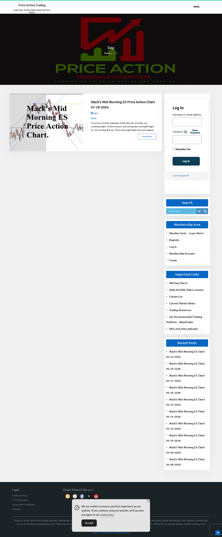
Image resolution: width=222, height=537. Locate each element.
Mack (94, 118)
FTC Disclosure (20, 500)
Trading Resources (180, 310)
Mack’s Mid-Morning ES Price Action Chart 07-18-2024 (123, 104)
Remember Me (181, 149)
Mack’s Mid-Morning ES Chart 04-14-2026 (185, 414)
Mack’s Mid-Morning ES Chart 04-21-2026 (185, 354)
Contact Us (175, 296)
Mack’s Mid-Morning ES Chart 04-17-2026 (185, 378)
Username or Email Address (187, 114)
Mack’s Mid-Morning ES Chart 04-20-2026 (185, 366)
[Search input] (182, 211)
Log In (173, 247)
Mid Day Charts (178, 283)
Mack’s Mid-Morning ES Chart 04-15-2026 (185, 402)
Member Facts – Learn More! (186, 233)
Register (174, 240)
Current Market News (182, 303)
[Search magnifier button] (205, 211)
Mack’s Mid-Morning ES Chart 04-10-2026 (185, 438)
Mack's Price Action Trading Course (111, 532)
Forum (173, 260)
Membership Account (182, 253)
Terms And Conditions (23, 504)
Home (196, 6)
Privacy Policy (19, 495)
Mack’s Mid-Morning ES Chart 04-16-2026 (185, 390)
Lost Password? (181, 175)
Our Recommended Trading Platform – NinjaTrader (184, 319)
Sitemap (16, 509)
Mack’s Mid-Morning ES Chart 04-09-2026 (185, 450)
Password (178, 131)
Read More (147, 136)
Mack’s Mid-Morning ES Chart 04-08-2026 (185, 462)
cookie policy (107, 514)
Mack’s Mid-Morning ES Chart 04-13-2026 (185, 426)
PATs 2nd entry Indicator (183, 329)
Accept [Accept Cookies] (89, 523)
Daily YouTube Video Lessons (186, 290)
